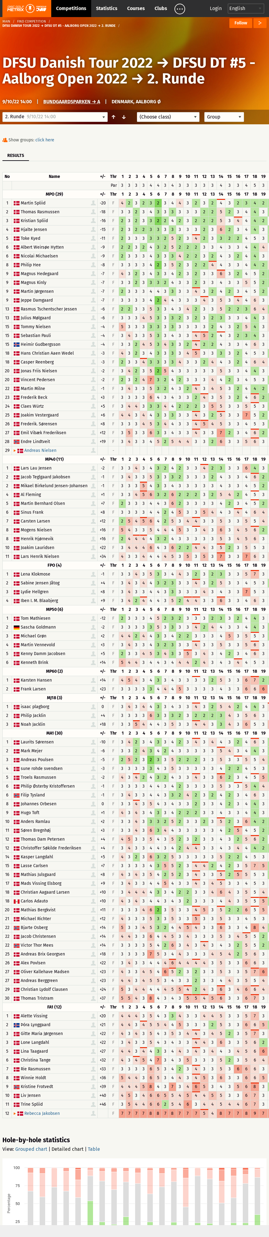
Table (94, 1149)
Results (15, 155)
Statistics (106, 8)
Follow (241, 23)
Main (6, 21)
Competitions (71, 8)
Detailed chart (68, 1149)
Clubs (161, 8)
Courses (136, 8)
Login (216, 8)
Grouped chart (31, 1149)
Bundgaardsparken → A (71, 102)
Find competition (31, 21)
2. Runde (176, 78)
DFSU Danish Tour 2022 (77, 63)
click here (44, 140)
